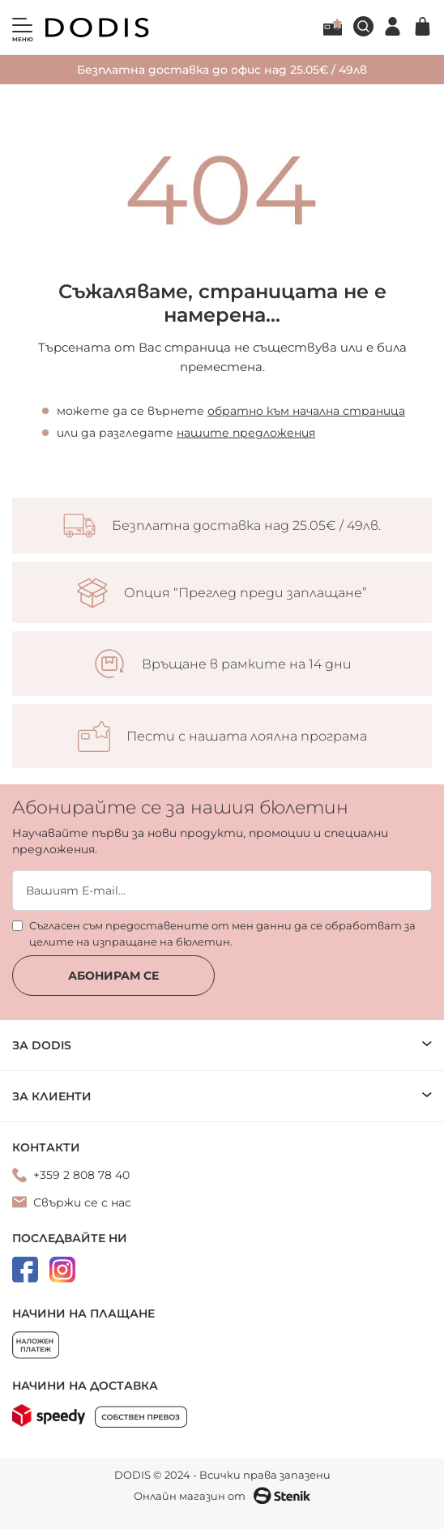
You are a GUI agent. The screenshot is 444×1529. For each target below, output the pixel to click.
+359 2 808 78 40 (81, 1175)
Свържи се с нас (82, 1202)
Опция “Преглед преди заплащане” (245, 593)
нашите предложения (246, 432)
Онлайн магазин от (222, 1496)
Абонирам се (113, 975)
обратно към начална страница (306, 411)
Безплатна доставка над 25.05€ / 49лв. (246, 526)
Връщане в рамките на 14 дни (247, 664)
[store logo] (97, 27)
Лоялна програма (332, 27)
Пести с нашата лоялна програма (246, 736)
